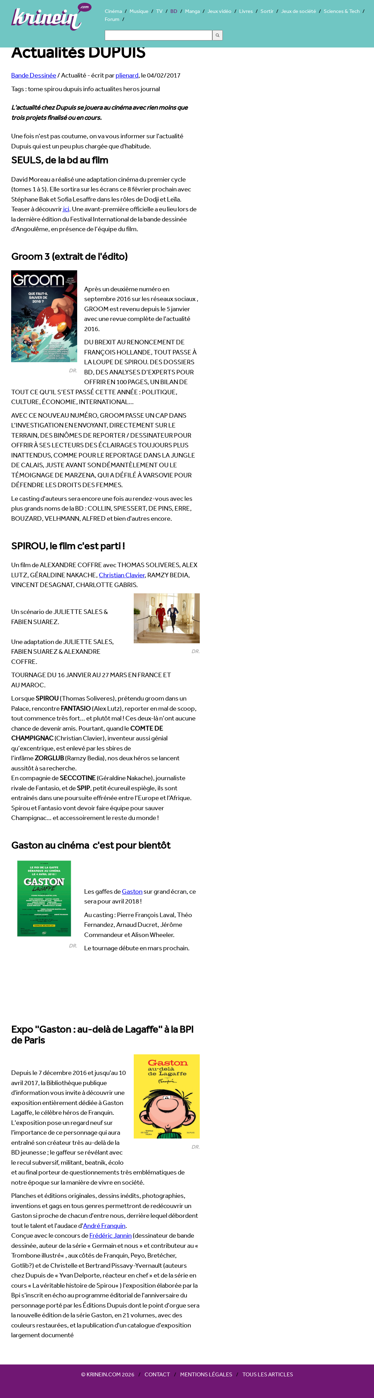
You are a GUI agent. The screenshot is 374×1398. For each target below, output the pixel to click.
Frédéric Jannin (110, 1235)
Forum (112, 19)
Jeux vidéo (219, 11)
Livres (246, 11)
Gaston (132, 891)
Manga (192, 11)
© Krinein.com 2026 (107, 1374)
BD (173, 11)
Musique (139, 11)
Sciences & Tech (342, 11)
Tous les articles (267, 1374)
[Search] (158, 35)
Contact (157, 1374)
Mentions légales (206, 1374)
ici (65, 209)
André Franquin (104, 1225)
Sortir (267, 11)
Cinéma (113, 11)
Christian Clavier (122, 575)
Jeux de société (298, 11)
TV (159, 11)
